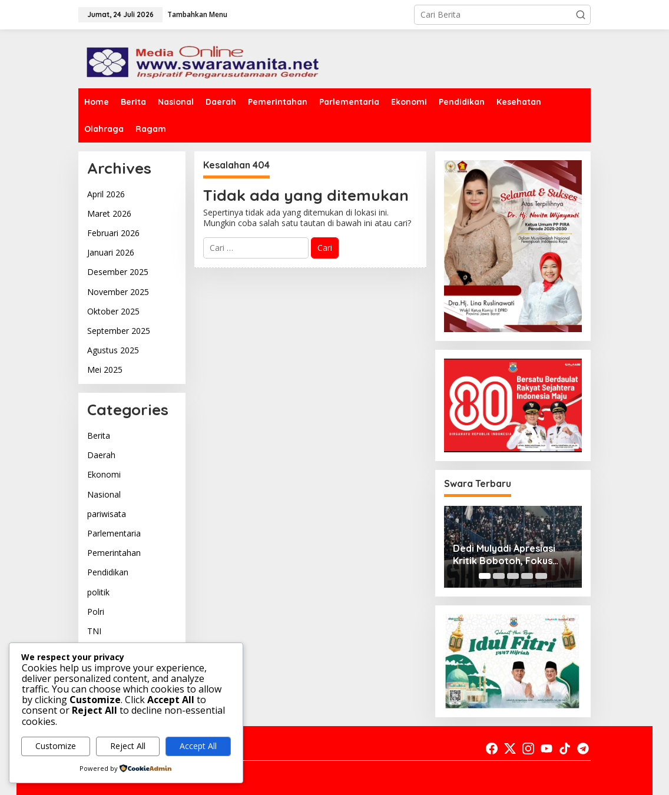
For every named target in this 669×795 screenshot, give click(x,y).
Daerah (101, 455)
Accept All (198, 745)
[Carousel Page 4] (527, 576)
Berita (98, 435)
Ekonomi (104, 474)
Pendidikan (107, 572)
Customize (55, 745)
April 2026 (106, 194)
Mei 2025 (104, 369)
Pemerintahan (114, 552)
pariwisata (106, 513)
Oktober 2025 (113, 311)
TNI (94, 631)
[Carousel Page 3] (513, 576)
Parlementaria (114, 533)
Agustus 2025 (113, 350)
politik (98, 592)
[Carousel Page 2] (499, 576)
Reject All (127, 745)
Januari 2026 (110, 252)
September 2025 (118, 330)
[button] (581, 15)
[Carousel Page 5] (541, 576)
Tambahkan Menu (197, 14)
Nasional (104, 494)
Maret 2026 (109, 213)
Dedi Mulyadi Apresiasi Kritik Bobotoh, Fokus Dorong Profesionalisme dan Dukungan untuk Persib (509, 554)
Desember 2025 (117, 271)
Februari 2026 (113, 232)
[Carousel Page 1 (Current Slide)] (485, 576)
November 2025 (118, 291)
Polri (95, 611)
